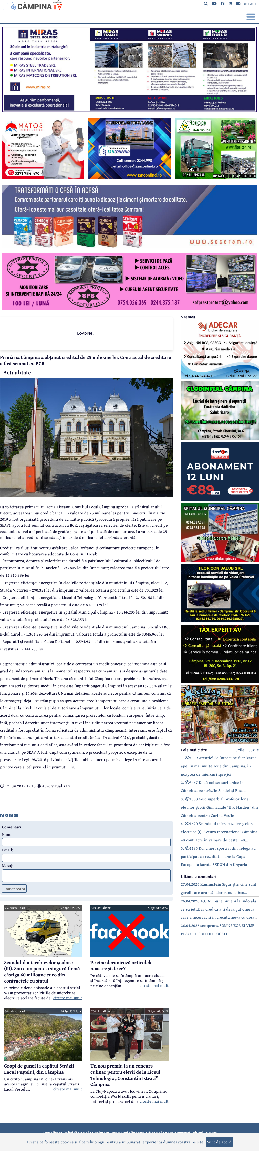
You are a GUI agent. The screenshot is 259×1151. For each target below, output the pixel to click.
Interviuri (119, 1132)
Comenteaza (14, 888)
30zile (253, 750)
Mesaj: (7, 865)
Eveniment (99, 1132)
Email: (7, 850)
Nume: (7, 834)
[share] (2, 815)
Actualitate (52, 1132)
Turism (210, 1132)
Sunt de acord (219, 1142)
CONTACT (246, 4)
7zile (240, 750)
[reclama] (129, 111)
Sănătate (137, 1132)
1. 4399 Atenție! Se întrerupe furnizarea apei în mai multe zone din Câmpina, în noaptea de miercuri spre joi (219, 766)
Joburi (197, 1132)
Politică (70, 1132)
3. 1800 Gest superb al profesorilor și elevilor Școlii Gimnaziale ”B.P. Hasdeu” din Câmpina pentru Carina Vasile (219, 807)
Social (83, 1132)
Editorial (154, 1132)
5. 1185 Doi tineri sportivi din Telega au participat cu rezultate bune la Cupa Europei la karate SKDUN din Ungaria (218, 856)
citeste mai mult (67, 997)
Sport (168, 1132)
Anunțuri (182, 1132)
